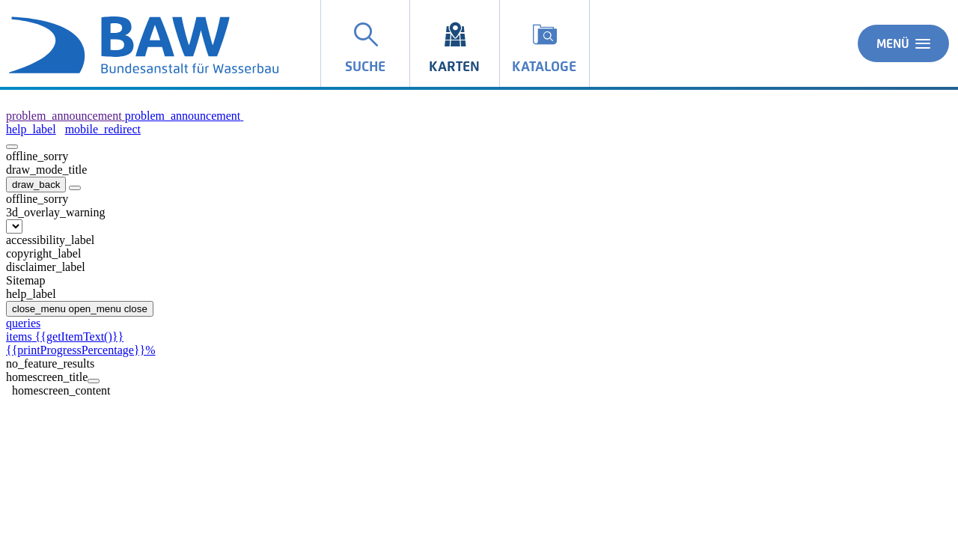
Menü (903, 43)
